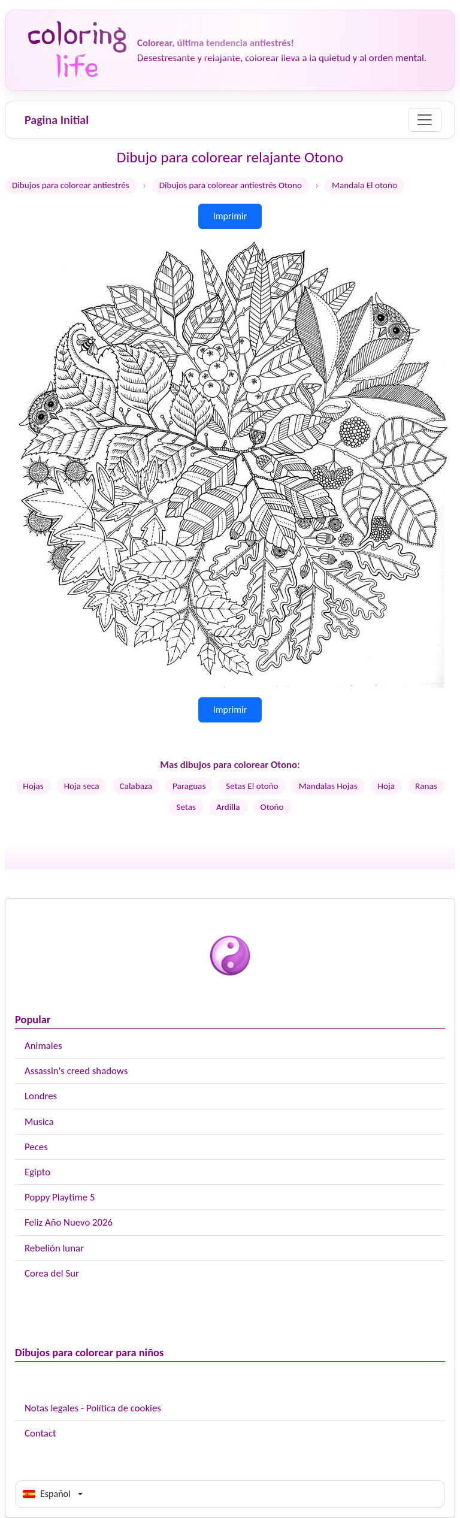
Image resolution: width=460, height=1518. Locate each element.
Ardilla (228, 807)
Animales (43, 1045)
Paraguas (188, 786)
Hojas (33, 786)
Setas (186, 807)
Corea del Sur (52, 1273)
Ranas (426, 786)
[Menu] (424, 120)
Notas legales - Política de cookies (93, 1408)
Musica (39, 1121)
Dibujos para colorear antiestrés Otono (230, 185)
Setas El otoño (252, 786)
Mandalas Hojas (328, 786)
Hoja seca (81, 786)
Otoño (272, 807)
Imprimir (230, 216)
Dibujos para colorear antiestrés (70, 185)
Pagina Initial (57, 120)
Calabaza (136, 786)
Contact (40, 1433)
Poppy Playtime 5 (60, 1197)
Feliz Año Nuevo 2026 (69, 1222)
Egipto (37, 1172)
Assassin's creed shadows (76, 1071)
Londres (41, 1096)
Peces (36, 1147)
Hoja (386, 786)
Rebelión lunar (54, 1248)
